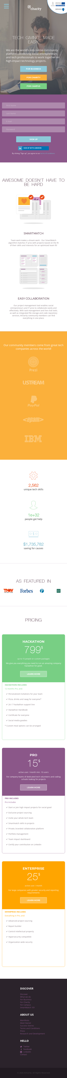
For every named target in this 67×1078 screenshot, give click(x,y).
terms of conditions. (47, 153)
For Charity (25, 1002)
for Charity (33, 77)
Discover (24, 994)
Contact (23, 1054)
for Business (33, 69)
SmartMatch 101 (27, 1007)
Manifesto (24, 1020)
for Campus (33, 86)
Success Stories (27, 1025)
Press (22, 1031)
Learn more (33, 674)
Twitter (26, 1046)
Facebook (27, 1049)
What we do (25, 997)
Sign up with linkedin (32, 148)
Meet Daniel (25, 1023)
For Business (25, 999)
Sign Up (33, 139)
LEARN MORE (33, 900)
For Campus (25, 1005)
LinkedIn (27, 1052)
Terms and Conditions (30, 1028)
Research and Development (32, 1033)
